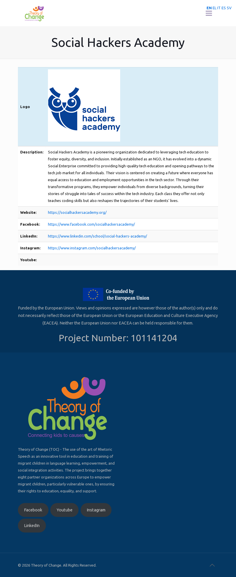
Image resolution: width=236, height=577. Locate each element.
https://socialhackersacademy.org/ (77, 212)
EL (214, 8)
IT (219, 8)
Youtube (65, 509)
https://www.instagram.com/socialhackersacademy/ (92, 248)
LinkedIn (32, 525)
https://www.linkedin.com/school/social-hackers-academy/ (97, 236)
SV (229, 8)
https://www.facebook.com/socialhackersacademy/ (91, 224)
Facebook (33, 509)
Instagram (96, 509)
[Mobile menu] (209, 13)
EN (209, 8)
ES (224, 8)
